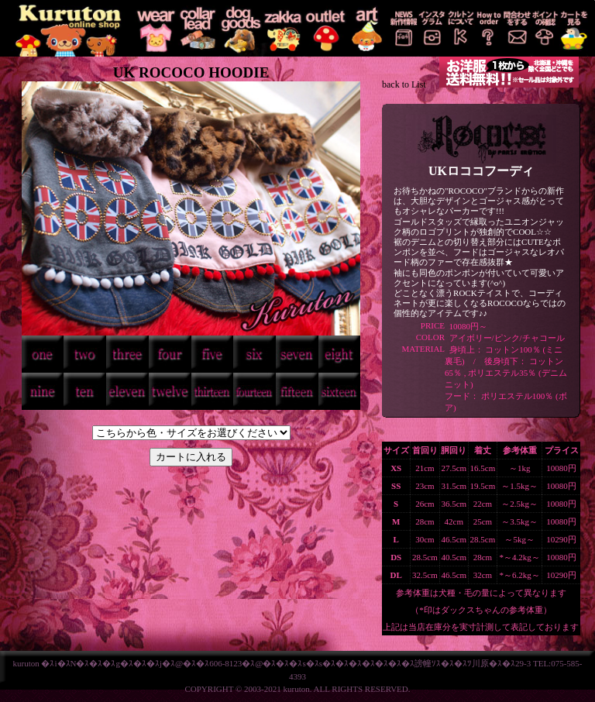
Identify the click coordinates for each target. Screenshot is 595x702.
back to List (404, 84)
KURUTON (67, 28)
